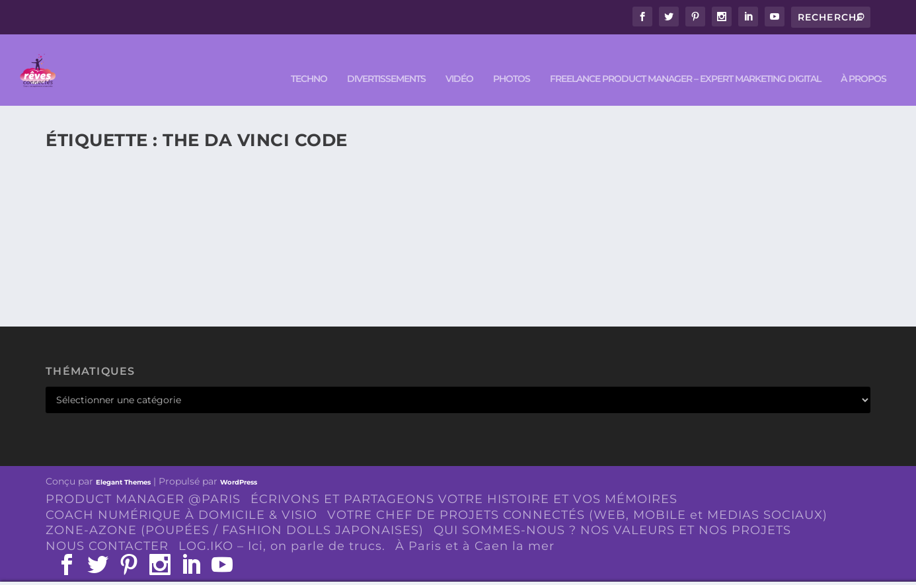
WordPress (238, 463)
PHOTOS (511, 60)
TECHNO (309, 60)
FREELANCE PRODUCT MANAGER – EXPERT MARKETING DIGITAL (685, 60)
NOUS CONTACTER (107, 527)
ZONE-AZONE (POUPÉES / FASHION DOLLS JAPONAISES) (235, 511)
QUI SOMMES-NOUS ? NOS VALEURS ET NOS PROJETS (612, 511)
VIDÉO (459, 60)
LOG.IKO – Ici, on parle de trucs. (281, 527)
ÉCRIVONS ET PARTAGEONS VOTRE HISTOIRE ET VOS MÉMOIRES (463, 480)
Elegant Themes (123, 463)
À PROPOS (863, 60)
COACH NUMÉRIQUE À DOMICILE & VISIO (181, 495)
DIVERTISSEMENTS (386, 60)
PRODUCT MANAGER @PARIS (143, 480)
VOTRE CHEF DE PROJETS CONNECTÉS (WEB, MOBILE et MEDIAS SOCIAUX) (577, 495)
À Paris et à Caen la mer (474, 527)
